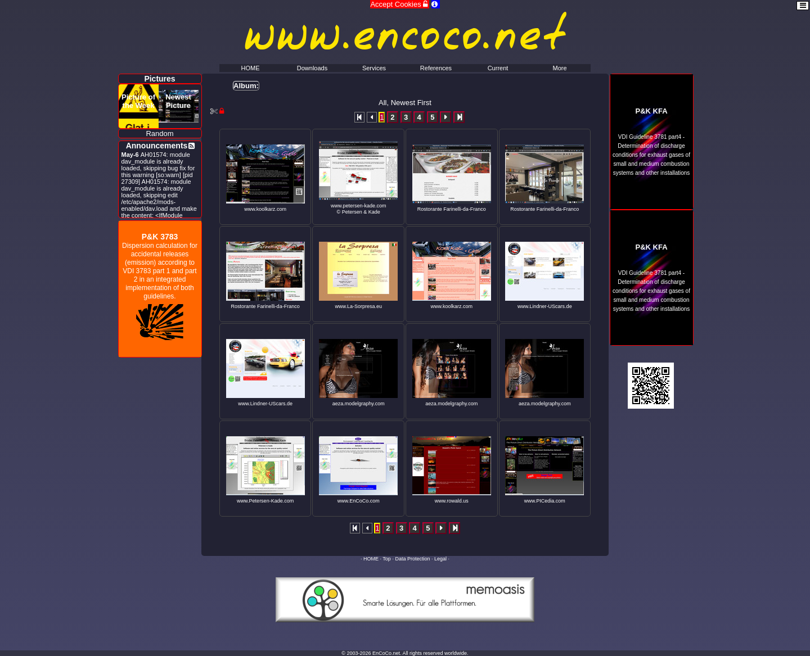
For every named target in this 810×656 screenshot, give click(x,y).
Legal (440, 559)
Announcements (157, 145)
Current (498, 68)
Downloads (312, 68)
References (436, 68)
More (559, 68)
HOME (371, 559)
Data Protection (412, 559)
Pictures (159, 78)
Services (374, 68)
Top (386, 559)
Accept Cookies (399, 4)
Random (159, 133)
